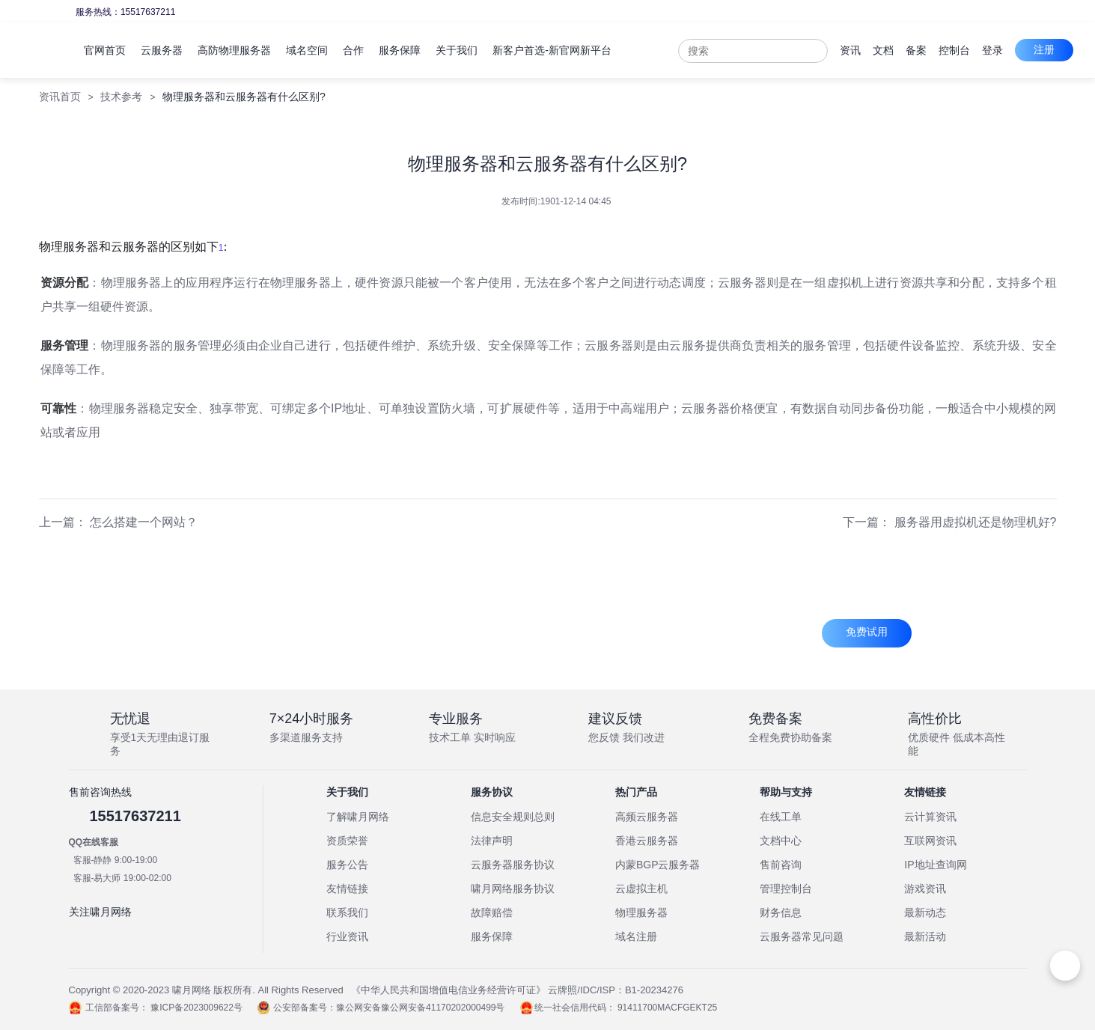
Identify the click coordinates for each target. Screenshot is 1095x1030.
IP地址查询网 (935, 865)
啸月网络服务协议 (513, 889)
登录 (992, 50)
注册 (1044, 49)
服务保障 (492, 936)
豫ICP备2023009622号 (196, 1007)
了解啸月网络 (357, 817)
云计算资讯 (930, 817)
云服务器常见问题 (802, 936)
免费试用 (867, 632)
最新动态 (925, 912)
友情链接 (347, 889)
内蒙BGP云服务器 (658, 865)
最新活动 (925, 936)
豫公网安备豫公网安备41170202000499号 (420, 1007)
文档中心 (781, 841)
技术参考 (121, 97)
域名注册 (636, 936)
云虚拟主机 (641, 889)
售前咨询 (781, 865)
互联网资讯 (930, 841)
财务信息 (781, 912)
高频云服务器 (646, 817)
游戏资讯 (925, 889)
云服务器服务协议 (513, 865)
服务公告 (347, 865)
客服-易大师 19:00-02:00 (122, 878)
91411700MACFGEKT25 (667, 1007)
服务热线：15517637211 (125, 12)
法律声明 (492, 841)
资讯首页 (60, 97)
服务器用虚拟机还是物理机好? (975, 522)
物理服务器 (641, 912)
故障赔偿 (492, 912)
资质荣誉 (347, 841)
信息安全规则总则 (513, 817)
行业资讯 (347, 936)
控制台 (954, 50)
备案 (916, 50)
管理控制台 (786, 889)
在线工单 (781, 817)
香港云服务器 (646, 841)
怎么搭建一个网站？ (144, 522)
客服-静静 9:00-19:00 (115, 860)
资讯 (850, 50)
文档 (883, 50)
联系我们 (347, 912)
